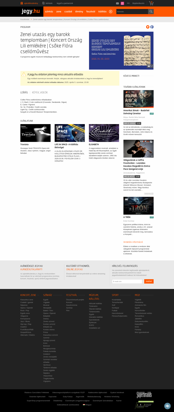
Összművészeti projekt (75, 300)
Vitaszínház (47, 376)
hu (128, 3)
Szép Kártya (67, 397)
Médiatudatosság (94, 397)
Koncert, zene (28, 295)
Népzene (23, 305)
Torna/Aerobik (117, 302)
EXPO (91, 325)
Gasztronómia (71, 305)
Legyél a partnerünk (65, 3)
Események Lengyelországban (78, 401)
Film (68, 311)
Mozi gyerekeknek (142, 332)
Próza (45, 332)
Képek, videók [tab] (40, 92)
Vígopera (46, 381)
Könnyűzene (25, 319)
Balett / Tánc (48, 311)
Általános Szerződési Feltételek (36, 392)
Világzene (24, 316)
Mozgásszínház (49, 349)
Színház (47, 295)
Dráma (46, 319)
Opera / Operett (26, 308)
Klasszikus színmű (50, 335)
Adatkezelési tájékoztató (97, 392)
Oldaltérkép (57, 401)
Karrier (119, 401)
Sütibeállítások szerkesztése (68, 405)
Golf (113, 305)
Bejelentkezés (138, 3)
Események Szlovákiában (103, 401)
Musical (46, 305)
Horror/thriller (140, 311)
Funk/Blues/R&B (26, 330)
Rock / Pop (24, 311)
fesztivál (90, 11)
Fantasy (138, 330)
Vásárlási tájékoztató (37, 397)
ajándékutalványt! (31, 269)
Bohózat (46, 346)
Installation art (94, 328)
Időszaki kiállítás (95, 303)
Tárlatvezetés (94, 312)
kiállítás (102, 11)
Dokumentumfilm (141, 321)
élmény (79, 11)
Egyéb (45, 300)
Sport (115, 295)
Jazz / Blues (25, 321)
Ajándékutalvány (31, 3)
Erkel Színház (128, 221)
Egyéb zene (25, 313)
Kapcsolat (52, 397)
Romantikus (139, 316)
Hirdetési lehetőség (111, 397)
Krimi (45, 343)
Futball (114, 311)
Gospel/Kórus (25, 332)
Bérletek (49, 3)
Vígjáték (46, 302)
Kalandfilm (139, 324)
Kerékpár (115, 308)
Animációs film (140, 305)
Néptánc (46, 373)
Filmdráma (139, 302)
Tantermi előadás (50, 368)
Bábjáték (46, 316)
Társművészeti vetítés (143, 313)
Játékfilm (138, 319)
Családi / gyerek (26, 302)
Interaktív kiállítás (96, 317)
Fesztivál (71, 295)
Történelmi (93, 306)
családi (68, 11)
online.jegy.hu (74, 269)
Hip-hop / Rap (25, 324)
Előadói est (47, 327)
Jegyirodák (80, 397)
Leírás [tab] (24, 92)
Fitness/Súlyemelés (119, 316)
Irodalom (46, 354)
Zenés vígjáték (49, 370)
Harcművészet (117, 313)
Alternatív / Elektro (27, 335)
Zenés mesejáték (50, 357)
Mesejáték (47, 308)
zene (58, 11)
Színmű (46, 338)
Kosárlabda (116, 300)
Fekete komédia (49, 351)
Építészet (92, 322)
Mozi (137, 295)
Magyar (87, 405)
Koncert (69, 302)
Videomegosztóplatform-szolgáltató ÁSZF (68, 392)
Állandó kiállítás (95, 309)
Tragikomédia (48, 378)
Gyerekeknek (94, 320)
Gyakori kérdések (117, 392)
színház (49, 11)
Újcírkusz (46, 365)
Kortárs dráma (48, 330)
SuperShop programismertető (38, 401)
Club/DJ (23, 327)
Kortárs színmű (49, 324)
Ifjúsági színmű (49, 340)
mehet (149, 281)
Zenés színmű (48, 321)
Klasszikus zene (26, 300)
